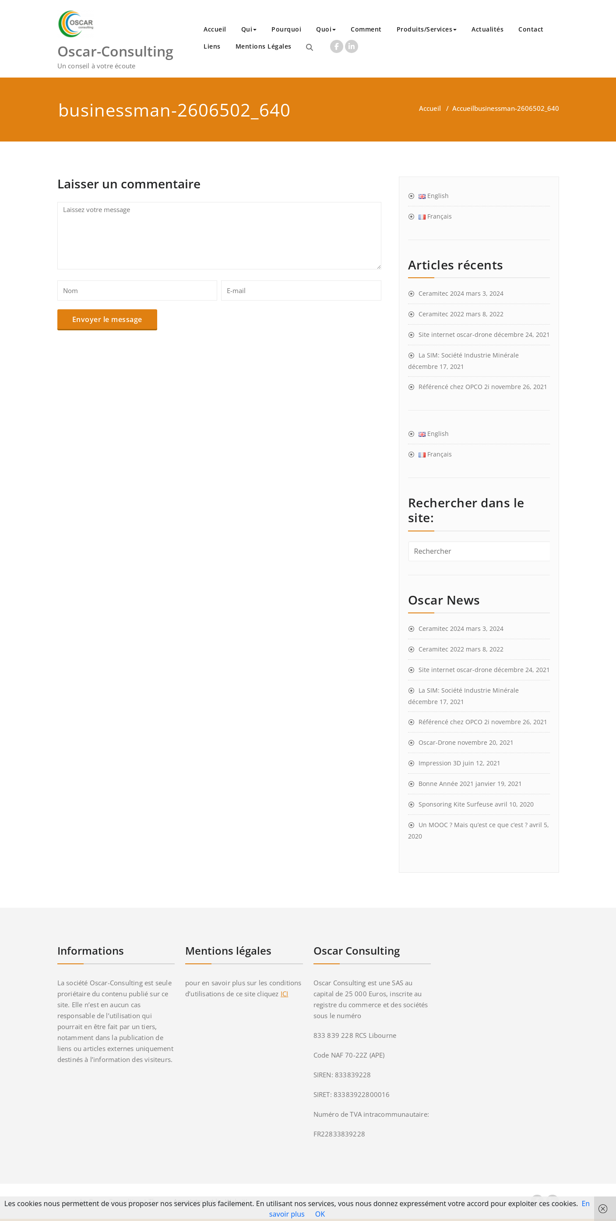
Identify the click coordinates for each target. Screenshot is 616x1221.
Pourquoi (286, 29)
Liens (212, 46)
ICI (285, 993)
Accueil (215, 29)
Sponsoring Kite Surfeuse (456, 804)
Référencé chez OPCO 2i (454, 386)
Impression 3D (440, 763)
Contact (531, 29)
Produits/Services (427, 29)
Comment (366, 29)
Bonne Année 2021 (446, 783)
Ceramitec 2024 (441, 293)
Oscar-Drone (437, 742)
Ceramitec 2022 (441, 314)
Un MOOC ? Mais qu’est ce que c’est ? (473, 825)
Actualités (487, 29)
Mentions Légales (264, 46)
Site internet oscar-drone (455, 334)
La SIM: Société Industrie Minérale (469, 355)
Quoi (326, 29)
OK (320, 1214)
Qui (249, 29)
